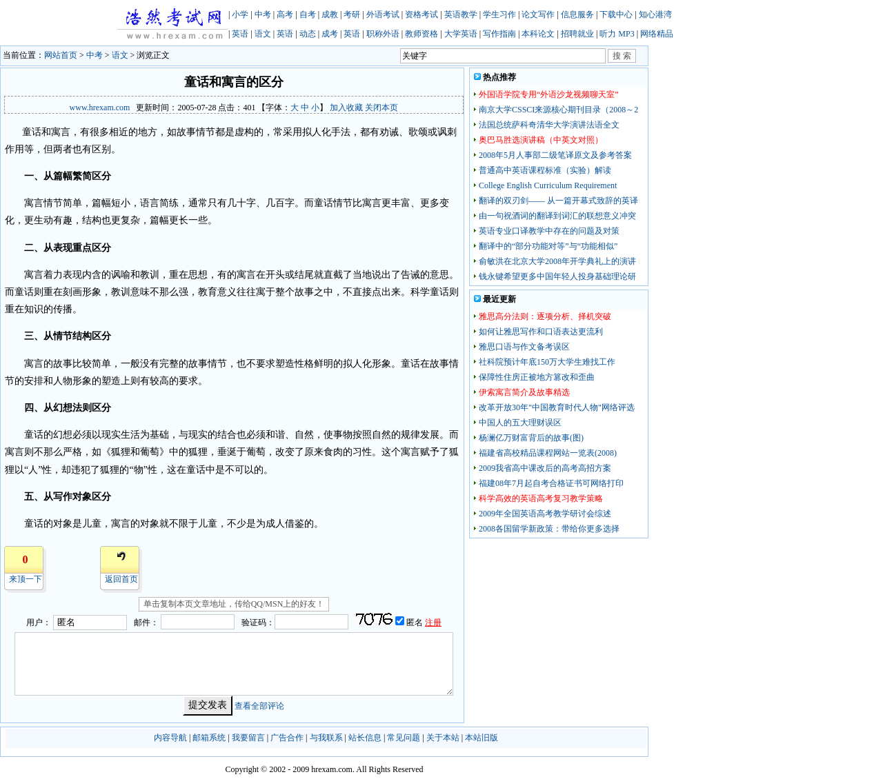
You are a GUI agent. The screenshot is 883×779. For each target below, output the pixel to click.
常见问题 (403, 737)
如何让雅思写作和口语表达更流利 (541, 331)
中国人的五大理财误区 (520, 422)
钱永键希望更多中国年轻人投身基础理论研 (557, 276)
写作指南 (499, 34)
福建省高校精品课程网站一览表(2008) (548, 453)
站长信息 (364, 737)
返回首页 (121, 579)
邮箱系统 (209, 737)
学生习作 (499, 14)
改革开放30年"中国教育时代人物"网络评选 (557, 407)
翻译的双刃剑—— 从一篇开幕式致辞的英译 (558, 200)
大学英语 (460, 34)
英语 (240, 34)
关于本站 (442, 737)
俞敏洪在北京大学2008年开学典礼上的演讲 (557, 261)
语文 (263, 34)
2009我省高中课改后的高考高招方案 (545, 468)
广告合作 (287, 737)
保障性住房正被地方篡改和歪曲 (537, 377)
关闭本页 (381, 107)
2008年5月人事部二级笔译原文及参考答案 (555, 155)
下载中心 (616, 14)
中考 (263, 14)
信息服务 (577, 14)
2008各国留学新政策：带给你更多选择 (549, 529)
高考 (285, 14)
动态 (307, 34)
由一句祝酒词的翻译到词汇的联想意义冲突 (557, 216)
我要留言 (248, 737)
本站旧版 (481, 737)
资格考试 (421, 14)
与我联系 (326, 737)
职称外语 (382, 34)
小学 (240, 14)
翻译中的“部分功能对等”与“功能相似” (548, 246)
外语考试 (382, 14)
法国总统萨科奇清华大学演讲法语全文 (549, 125)
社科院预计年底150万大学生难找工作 (547, 362)
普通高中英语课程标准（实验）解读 (545, 170)
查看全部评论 (259, 705)
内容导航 (170, 737)
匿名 (415, 622)
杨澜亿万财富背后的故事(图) (531, 438)
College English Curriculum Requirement (548, 185)
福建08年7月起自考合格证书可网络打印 (551, 483)
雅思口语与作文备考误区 (524, 347)
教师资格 (421, 34)
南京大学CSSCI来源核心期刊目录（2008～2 (558, 109)
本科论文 (538, 34)
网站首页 (60, 55)
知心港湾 (655, 14)
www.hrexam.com (100, 107)
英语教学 (460, 14)
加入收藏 (346, 107)
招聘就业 (577, 34)
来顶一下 (25, 579)
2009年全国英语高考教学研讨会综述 (545, 513)
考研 (352, 14)
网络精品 (656, 34)
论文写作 (538, 14)
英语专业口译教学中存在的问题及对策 (549, 231)
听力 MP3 (616, 34)
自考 (307, 14)
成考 (329, 34)
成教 (329, 14)
